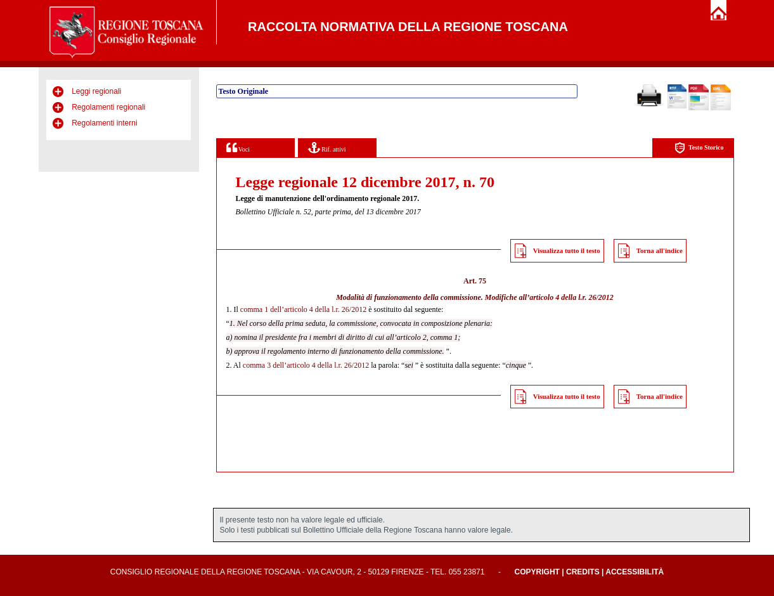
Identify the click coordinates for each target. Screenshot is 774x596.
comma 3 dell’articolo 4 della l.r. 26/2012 (306, 365)
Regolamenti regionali (108, 107)
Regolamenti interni (104, 123)
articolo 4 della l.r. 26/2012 (571, 297)
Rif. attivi (327, 147)
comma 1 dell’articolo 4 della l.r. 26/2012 (303, 309)
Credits (583, 571)
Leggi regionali (96, 91)
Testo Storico (698, 148)
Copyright (537, 571)
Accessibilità (634, 571)
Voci (238, 147)
